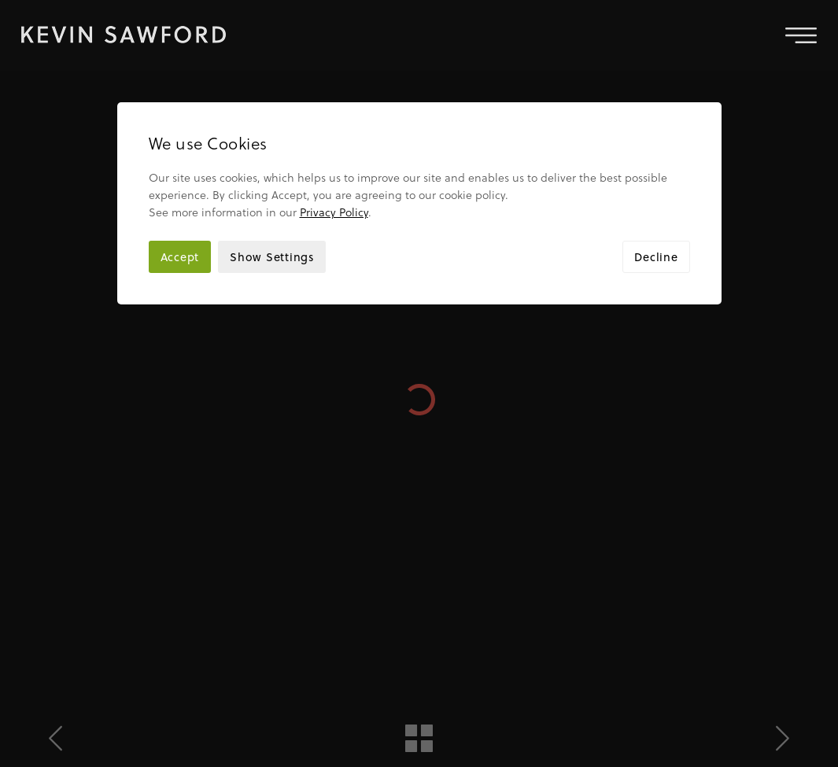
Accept (180, 186)
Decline (655, 186)
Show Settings (272, 186)
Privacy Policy (334, 141)
